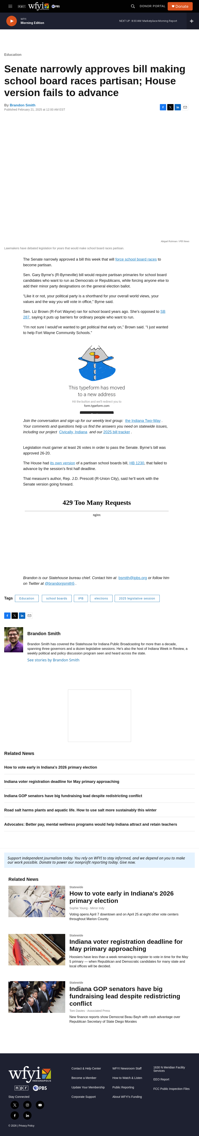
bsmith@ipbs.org (132, 578)
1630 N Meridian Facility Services (169, 1069)
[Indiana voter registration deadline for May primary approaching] (36, 949)
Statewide (76, 887)
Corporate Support (84, 1097)
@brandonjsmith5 (59, 583)
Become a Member (84, 1078)
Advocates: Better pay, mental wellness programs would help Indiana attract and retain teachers (90, 824)
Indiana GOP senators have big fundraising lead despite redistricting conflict (73, 796)
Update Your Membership (88, 1087)
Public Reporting (123, 1087)
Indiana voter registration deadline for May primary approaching (61, 782)
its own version (62, 463)
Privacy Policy (26, 1125)
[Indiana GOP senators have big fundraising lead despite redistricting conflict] (36, 997)
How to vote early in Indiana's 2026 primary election (50, 767)
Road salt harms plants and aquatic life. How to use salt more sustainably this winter (80, 810)
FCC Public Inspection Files (171, 1088)
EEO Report (161, 1079)
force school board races (136, 259)
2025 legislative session (137, 598)
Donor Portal (153, 6)
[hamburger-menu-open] (10, 6)
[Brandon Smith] (13, 639)
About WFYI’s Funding (127, 1097)
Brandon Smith (22, 105)
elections (101, 598)
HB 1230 (136, 463)
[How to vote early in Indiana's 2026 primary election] (36, 901)
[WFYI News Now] (99, 716)
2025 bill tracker (116, 432)
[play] (11, 21)
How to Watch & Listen (127, 1078)
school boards (56, 598)
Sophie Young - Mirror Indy (86, 908)
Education (12, 55)
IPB (81, 598)
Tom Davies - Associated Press (89, 1011)
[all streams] (193, 21)
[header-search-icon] (133, 6)
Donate (181, 6)
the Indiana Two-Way (143, 421)
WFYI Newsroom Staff (127, 1068)
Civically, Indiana (73, 432)
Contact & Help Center (86, 1068)
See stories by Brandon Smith (53, 659)
